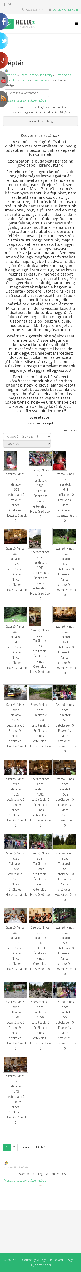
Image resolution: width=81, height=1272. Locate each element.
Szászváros (39, 80)
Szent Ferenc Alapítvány (36, 75)
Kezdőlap (10, 75)
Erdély (24, 80)
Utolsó (40, 1147)
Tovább (25, 1147)
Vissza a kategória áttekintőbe (25, 100)
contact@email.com (65, 9)
